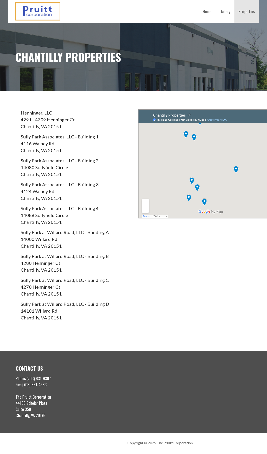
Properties (247, 11)
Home (207, 11)
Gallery (225, 11)
